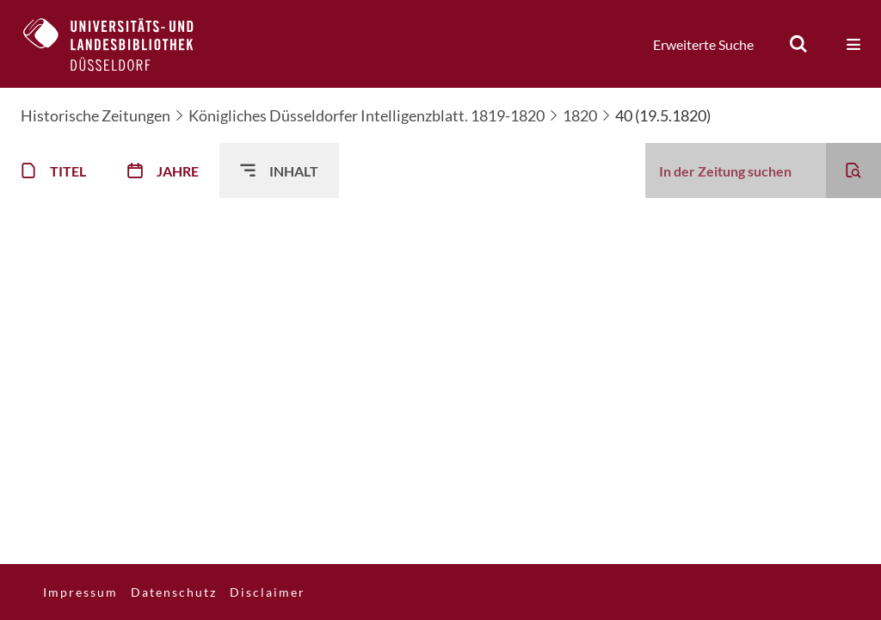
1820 (580, 115)
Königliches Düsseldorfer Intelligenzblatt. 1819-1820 (366, 115)
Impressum (80, 592)
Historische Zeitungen (95, 115)
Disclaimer (267, 592)
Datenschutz (174, 592)
